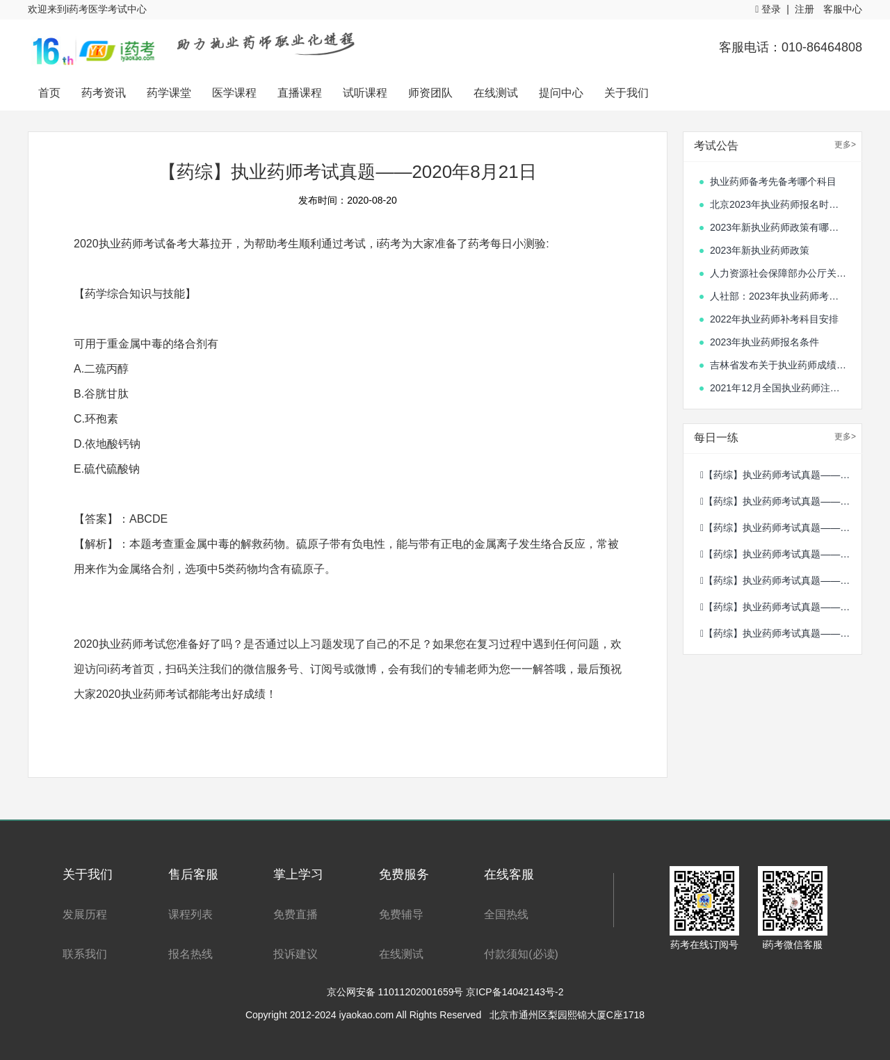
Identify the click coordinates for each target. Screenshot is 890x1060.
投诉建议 (295, 954)
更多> (845, 144)
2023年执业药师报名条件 (764, 342)
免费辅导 (401, 914)
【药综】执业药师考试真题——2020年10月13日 (780, 554)
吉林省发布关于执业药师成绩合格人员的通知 (779, 364)
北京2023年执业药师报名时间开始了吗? (779, 204)
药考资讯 (103, 93)
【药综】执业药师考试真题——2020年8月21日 (780, 606)
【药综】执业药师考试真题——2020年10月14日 (780, 527)
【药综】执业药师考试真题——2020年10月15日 (780, 501)
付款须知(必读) (521, 954)
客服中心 (842, 9)
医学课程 (234, 93)
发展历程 (85, 914)
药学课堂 (169, 93)
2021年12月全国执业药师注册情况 (779, 387)
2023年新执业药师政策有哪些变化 (779, 227)
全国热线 (506, 914)
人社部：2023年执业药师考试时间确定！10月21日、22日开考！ (779, 296)
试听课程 (365, 93)
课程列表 (190, 914)
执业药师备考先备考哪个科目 (773, 181)
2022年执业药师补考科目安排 (774, 319)
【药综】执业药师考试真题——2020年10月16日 (780, 474)
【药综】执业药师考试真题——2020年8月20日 (780, 633)
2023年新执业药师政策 (759, 250)
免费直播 (295, 914)
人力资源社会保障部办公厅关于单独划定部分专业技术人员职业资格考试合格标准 (779, 273)
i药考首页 (130, 669)
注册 (804, 9)
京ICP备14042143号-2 (514, 991)
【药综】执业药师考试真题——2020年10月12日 (780, 580)
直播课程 (299, 93)
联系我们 (85, 954)
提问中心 (561, 93)
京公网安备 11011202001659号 (397, 991)
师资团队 (430, 93)
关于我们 (626, 93)
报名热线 (190, 954)
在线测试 (496, 93)
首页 (49, 93)
